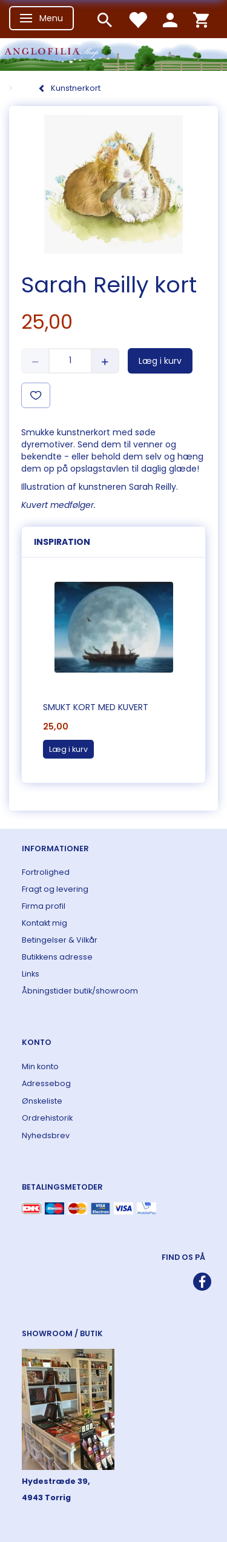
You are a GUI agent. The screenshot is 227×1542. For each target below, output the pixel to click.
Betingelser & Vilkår (59, 940)
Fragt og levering (55, 889)
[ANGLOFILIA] (113, 53)
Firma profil (43, 906)
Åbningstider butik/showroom (80, 991)
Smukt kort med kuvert (95, 707)
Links (30, 974)
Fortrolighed (46, 872)
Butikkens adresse (57, 957)
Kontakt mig (44, 923)
